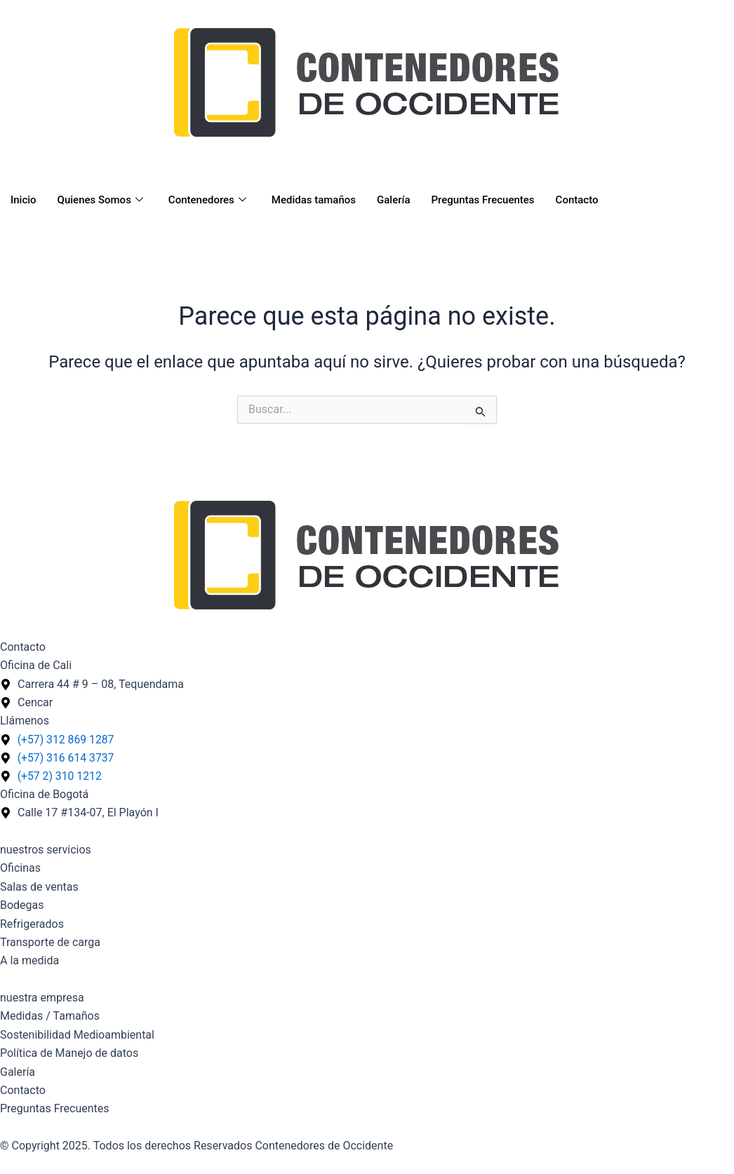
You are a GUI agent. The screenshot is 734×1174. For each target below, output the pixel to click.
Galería (393, 200)
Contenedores (207, 200)
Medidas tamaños (314, 200)
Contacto (577, 200)
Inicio (23, 200)
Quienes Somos (100, 200)
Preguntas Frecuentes (483, 200)
